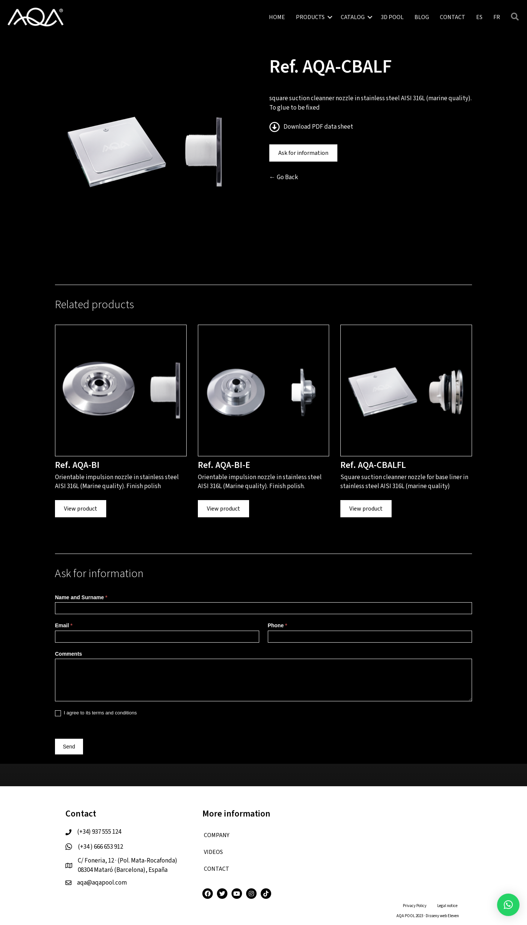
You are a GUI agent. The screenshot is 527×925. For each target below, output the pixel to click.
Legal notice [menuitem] (447, 906)
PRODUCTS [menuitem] (310, 17)
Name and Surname (81, 597)
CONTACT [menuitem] (452, 17)
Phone (277, 625)
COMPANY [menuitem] (216, 835)
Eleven (453, 916)
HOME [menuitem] (277, 17)
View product (80, 509)
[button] (330, 17)
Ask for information (303, 153)
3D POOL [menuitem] (392, 17)
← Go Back (283, 177)
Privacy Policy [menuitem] (414, 906)
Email (64, 625)
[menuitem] (479, 17)
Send (69, 747)
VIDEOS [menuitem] (213, 852)
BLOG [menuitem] (421, 17)
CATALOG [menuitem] (353, 17)
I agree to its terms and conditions (96, 713)
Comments (68, 654)
